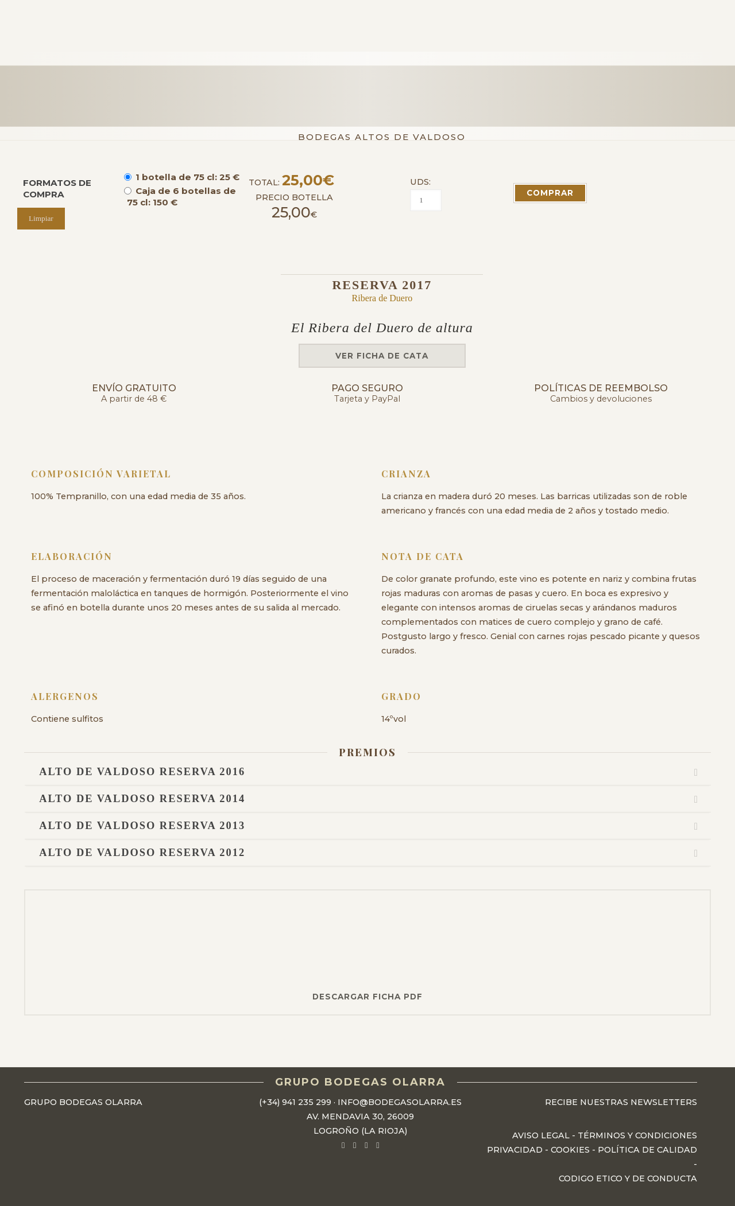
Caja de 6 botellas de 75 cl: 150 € (181, 196)
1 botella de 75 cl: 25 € (187, 177)
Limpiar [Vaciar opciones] (41, 218)
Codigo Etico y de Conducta (628, 1178)
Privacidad (515, 1150)
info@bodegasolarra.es (400, 1102)
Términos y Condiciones (637, 1135)
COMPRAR (550, 192)
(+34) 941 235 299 (295, 1102)
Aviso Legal (541, 1135)
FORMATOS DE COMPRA (57, 188)
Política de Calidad (647, 1150)
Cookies (570, 1150)
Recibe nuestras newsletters (621, 1102)
